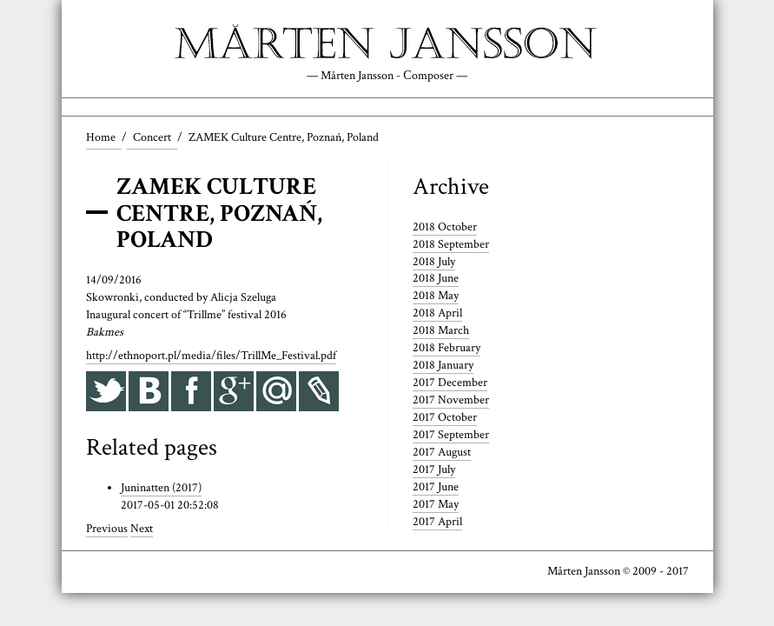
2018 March (441, 330)
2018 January (443, 365)
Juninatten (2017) (161, 488)
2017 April (437, 521)
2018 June (436, 278)
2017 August (442, 452)
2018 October (445, 227)
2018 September (451, 244)
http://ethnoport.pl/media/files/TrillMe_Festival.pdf (211, 355)
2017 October (445, 417)
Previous (107, 528)
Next (141, 528)
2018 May (436, 295)
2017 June (436, 487)
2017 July (434, 469)
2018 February (446, 348)
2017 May (436, 504)
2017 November (451, 400)
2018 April (437, 313)
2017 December (450, 382)
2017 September (451, 435)
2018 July (434, 262)
